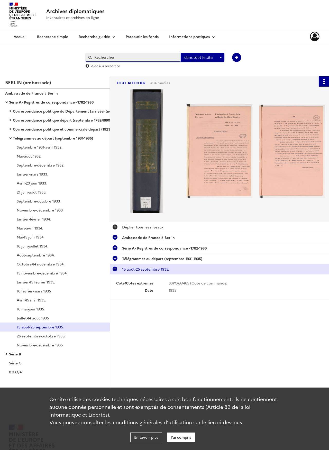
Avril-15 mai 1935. (31, 299)
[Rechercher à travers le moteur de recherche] (135, 57)
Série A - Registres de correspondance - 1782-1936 (51, 102)
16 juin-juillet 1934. (32, 246)
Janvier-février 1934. (34, 219)
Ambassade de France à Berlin (31, 93)
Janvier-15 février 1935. (36, 281)
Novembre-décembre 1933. (40, 210)
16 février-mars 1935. (34, 290)
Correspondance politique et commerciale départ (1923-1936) (64, 129)
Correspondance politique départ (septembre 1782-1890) (62, 120)
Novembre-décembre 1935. (40, 344)
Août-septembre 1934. (36, 255)
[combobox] (202, 57)
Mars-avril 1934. (30, 228)
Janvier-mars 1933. (32, 174)
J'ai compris (181, 437)
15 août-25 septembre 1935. (40, 326)
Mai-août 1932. (29, 156)
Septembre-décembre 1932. (41, 165)
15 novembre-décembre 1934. (42, 272)
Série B (15, 353)
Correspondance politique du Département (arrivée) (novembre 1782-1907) (64, 111)
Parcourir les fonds (142, 36)
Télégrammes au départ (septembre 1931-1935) (53, 138)
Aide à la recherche (105, 65)
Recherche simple (52, 36)
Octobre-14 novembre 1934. (41, 264)
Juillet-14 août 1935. (33, 317)
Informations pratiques (189, 36)
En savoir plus (146, 437)
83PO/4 (15, 371)
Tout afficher (130, 83)
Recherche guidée (94, 36)
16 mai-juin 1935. (31, 308)
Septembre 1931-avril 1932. (39, 147)
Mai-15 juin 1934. (30, 237)
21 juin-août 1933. (31, 192)
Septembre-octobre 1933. (39, 201)
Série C (15, 362)
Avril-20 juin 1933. (32, 183)
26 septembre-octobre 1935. (41, 335)
